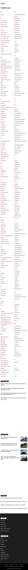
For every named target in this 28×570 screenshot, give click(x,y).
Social (2, 548)
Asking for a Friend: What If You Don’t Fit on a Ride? (13, 505)
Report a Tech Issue (4, 556)
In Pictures (3, 522)
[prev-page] (1, 402)
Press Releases (4, 558)
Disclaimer (22, 566)
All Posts (2, 542)
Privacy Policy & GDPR (14, 566)
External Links (3, 546)
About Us (6, 564)
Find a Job (3, 520)
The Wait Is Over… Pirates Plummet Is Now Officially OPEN (10, 451)
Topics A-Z (3, 550)
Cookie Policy (6, 566)
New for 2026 (3, 526)
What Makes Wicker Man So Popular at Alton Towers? (13, 501)
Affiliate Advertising (4, 554)
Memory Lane (3, 524)
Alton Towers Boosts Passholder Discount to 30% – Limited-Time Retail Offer (10, 458)
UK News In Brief (4, 540)
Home (2, 1)
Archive (2, 538)
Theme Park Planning (5, 530)
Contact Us (11, 564)
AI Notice (16, 564)
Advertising (3, 552)
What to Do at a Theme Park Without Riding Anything (14, 508)
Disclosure (21, 564)
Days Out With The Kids (5, 528)
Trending (2, 544)
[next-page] (3, 402)
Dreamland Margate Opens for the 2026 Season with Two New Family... (9, 444)
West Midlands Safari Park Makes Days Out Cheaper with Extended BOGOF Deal (13, 393)
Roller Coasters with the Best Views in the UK (11, 498)
